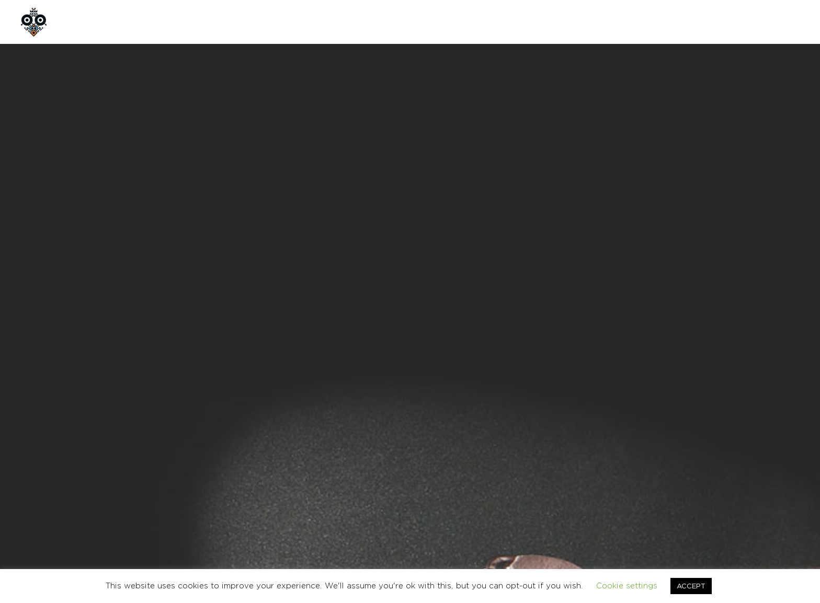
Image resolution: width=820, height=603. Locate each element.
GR (747, 22)
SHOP (187, 22)
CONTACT (297, 22)
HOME (89, 22)
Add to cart (566, 322)
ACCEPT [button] (691, 585)
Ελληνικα (786, 499)
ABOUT (138, 22)
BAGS (519, 400)
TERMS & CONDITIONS (662, 499)
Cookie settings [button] (626, 585)
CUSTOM (238, 22)
